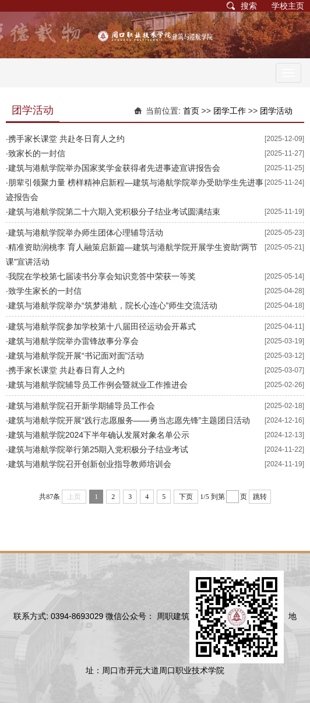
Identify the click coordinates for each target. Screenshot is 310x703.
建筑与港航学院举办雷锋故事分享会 (73, 341)
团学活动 (276, 110)
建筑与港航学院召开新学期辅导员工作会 (81, 405)
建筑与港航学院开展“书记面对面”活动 (76, 355)
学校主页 (288, 5)
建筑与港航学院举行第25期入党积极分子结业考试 (98, 449)
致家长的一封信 (36, 153)
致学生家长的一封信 (45, 291)
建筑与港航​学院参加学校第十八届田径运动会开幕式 (102, 326)
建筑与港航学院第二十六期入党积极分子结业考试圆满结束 (114, 211)
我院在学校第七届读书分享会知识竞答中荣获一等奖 (102, 276)
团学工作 (229, 110)
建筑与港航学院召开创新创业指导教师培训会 (89, 464)
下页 (186, 497)
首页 (191, 110)
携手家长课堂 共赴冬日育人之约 (66, 138)
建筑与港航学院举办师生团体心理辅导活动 (85, 232)
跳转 (260, 497)
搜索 (249, 5)
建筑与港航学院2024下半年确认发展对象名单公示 (98, 435)
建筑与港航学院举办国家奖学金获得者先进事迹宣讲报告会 (114, 168)
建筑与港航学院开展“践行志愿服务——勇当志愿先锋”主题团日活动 (129, 420)
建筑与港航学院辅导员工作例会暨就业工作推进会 (98, 384)
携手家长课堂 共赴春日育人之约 (66, 370)
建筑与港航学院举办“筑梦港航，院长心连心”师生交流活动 (112, 305)
